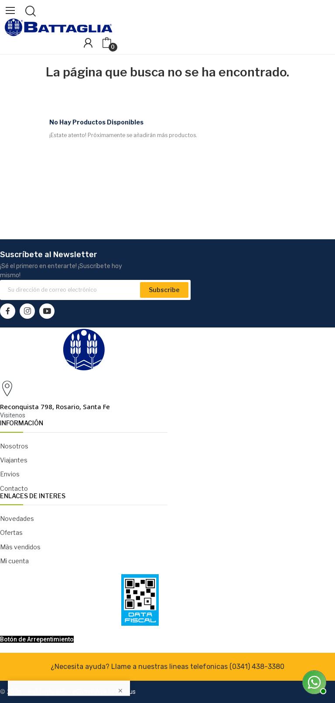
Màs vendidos (20, 547)
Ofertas (11, 532)
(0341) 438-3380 (256, 666)
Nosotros (14, 446)
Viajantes (13, 460)
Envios (10, 474)
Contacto (14, 488)
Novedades (17, 518)
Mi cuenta (14, 561)
